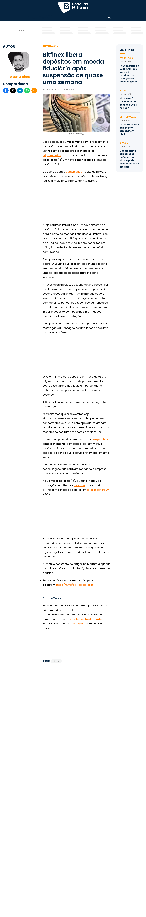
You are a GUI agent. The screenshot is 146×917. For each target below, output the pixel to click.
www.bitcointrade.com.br (85, 618)
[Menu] (116, 17)
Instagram (78, 623)
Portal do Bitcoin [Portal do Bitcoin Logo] (73, 7)
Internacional (51, 45)
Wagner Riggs (20, 76)
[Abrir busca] (109, 17)
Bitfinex (56, 660)
